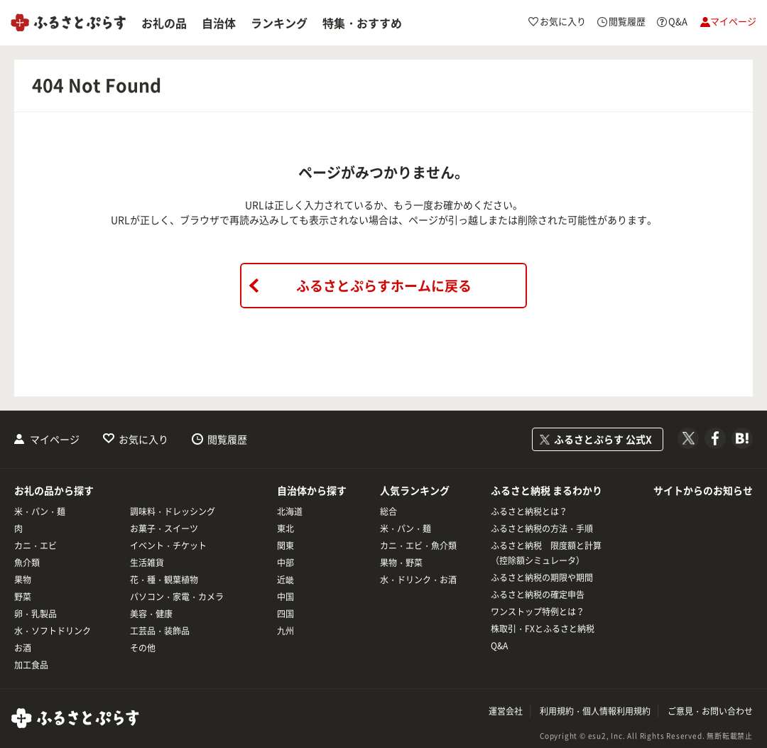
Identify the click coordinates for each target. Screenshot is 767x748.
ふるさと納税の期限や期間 (542, 577)
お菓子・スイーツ (164, 528)
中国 (285, 596)
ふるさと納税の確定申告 (537, 594)
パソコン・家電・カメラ (177, 596)
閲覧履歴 (227, 439)
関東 (285, 545)
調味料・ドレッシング (172, 511)
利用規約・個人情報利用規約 (595, 711)
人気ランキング (415, 490)
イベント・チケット (168, 545)
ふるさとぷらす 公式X (603, 439)
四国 (285, 613)
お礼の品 (164, 22)
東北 (285, 528)
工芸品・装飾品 (160, 630)
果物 (22, 579)
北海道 (290, 511)
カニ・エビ (35, 545)
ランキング (279, 22)
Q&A (499, 645)
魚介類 (27, 562)
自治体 (219, 22)
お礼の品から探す (54, 490)
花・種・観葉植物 (164, 579)
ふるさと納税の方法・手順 (542, 528)
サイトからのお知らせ (703, 490)
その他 (143, 647)
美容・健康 (151, 613)
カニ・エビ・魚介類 (418, 545)
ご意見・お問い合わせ (710, 711)
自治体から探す (312, 490)
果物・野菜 (401, 562)
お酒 (22, 647)
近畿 (285, 579)
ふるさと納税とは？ (529, 511)
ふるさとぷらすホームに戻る (384, 286)
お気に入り (143, 439)
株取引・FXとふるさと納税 (542, 628)
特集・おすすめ (362, 22)
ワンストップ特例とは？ (537, 611)
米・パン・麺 (39, 511)
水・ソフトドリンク (52, 630)
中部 (285, 562)
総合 (388, 511)
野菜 (22, 596)
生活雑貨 (147, 562)
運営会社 (506, 711)
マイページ (55, 439)
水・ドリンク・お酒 (418, 579)
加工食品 (31, 664)
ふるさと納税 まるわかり (546, 490)
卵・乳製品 (35, 613)
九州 (285, 630)
